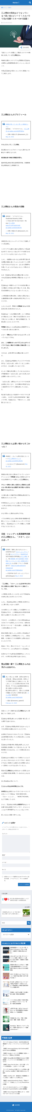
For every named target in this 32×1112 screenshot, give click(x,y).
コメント (5, 833)
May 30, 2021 (10, 233)
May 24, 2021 (10, 137)
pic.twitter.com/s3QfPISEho (15, 131)
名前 (4, 855)
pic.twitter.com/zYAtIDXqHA (14, 697)
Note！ (16, 2)
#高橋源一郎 (14, 558)
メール (4, 862)
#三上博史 (12, 223)
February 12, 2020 (11, 703)
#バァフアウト (15, 554)
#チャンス (18, 458)
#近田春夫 (21, 558)
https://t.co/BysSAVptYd (18, 565)
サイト (4, 869)
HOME (16, 1105)
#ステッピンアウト (22, 552)
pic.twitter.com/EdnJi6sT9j (14, 227)
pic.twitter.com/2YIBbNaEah (14, 570)
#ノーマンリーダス (14, 561)
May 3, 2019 (19, 576)
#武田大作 (24, 561)
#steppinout (9, 568)
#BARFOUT (24, 554)
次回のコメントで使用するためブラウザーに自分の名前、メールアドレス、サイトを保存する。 (16, 878)
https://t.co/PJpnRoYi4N (13, 225)
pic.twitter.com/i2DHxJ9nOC (14, 461)
